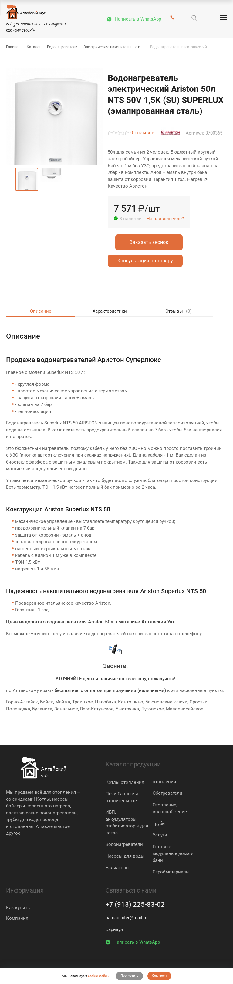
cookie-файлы (99, 976)
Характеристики (109, 311)
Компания (17, 918)
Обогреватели (167, 793)
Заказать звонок (149, 242)
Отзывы (178, 311)
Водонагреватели (124, 844)
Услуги (160, 835)
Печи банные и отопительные (122, 797)
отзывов (142, 133)
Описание (40, 311)
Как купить (18, 907)
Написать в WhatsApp (138, 19)
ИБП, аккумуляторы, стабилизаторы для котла (127, 822)
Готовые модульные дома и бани (173, 853)
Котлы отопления (125, 782)
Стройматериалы (171, 872)
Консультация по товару (145, 261)
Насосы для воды (125, 856)
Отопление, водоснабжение (170, 808)
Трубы (159, 823)
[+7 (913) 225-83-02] (172, 18)
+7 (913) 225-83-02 (135, 904)
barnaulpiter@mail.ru (126, 917)
